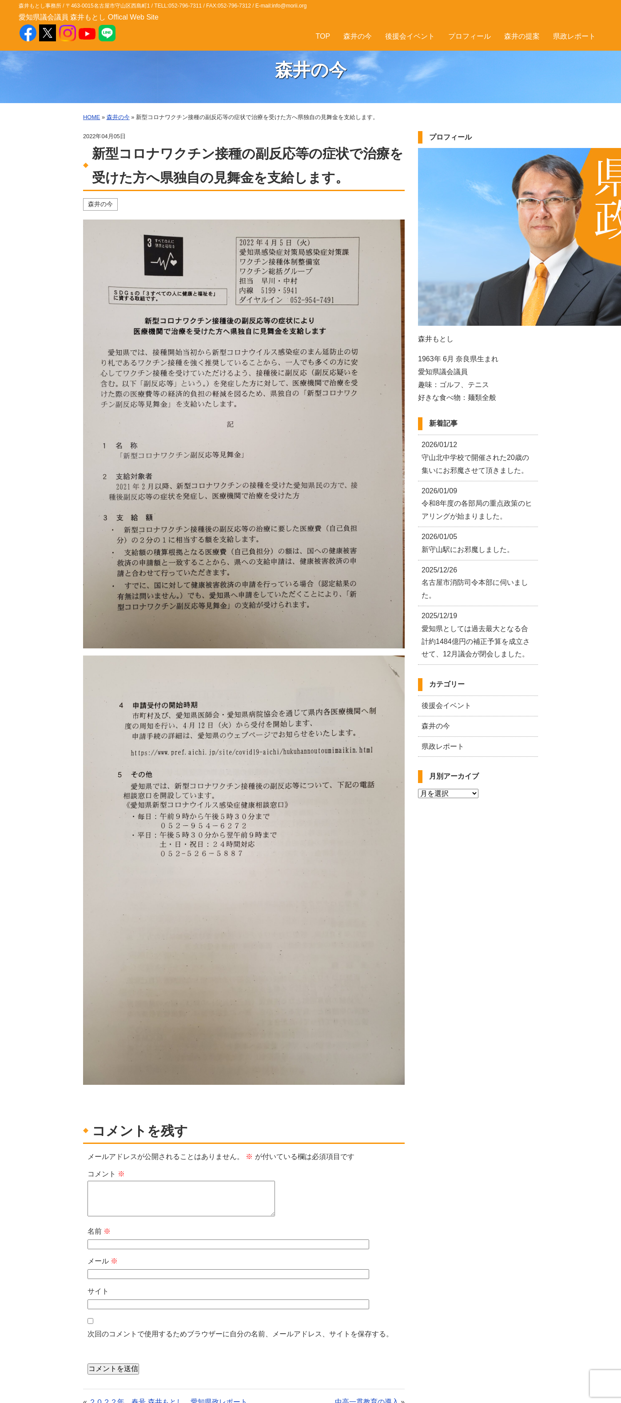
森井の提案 (522, 36)
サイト (98, 1291)
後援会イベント (410, 36)
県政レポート (574, 36)
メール (103, 1261)
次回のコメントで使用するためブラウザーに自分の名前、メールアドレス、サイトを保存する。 (240, 1334)
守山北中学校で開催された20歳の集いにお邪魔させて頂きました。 (475, 457)
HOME (91, 117)
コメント (106, 1174)
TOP (322, 36)
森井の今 (357, 36)
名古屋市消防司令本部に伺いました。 (475, 583)
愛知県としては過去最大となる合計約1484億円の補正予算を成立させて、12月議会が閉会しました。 (476, 635)
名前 (99, 1231)
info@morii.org (289, 6)
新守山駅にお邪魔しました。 (468, 543)
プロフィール (469, 36)
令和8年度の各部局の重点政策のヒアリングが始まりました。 (477, 503)
